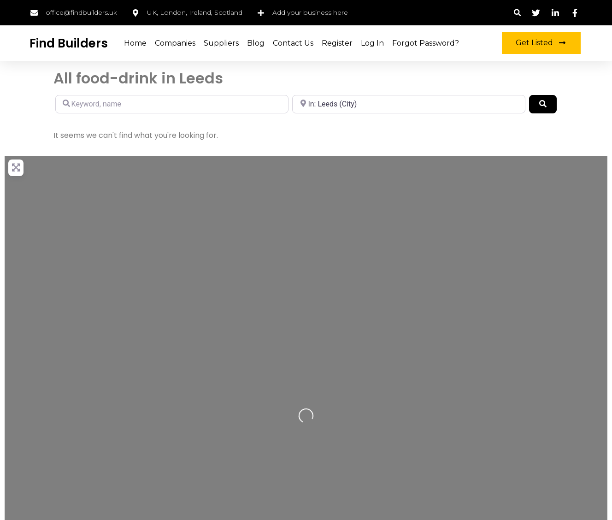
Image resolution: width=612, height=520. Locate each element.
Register (337, 43)
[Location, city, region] (408, 104)
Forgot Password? (425, 43)
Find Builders (68, 43)
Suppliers (221, 43)
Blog (256, 43)
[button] (517, 13)
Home (135, 43)
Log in (372, 43)
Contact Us (293, 43)
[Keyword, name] (171, 104)
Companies (175, 43)
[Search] (543, 104)
